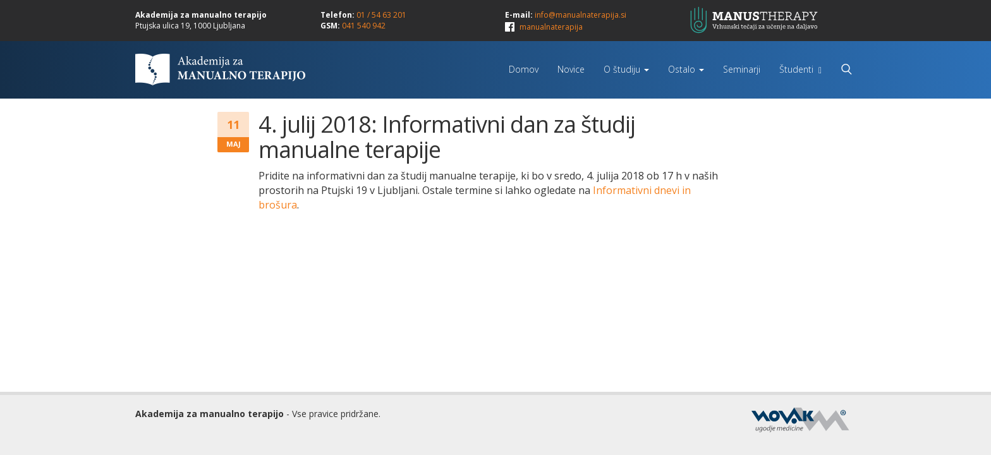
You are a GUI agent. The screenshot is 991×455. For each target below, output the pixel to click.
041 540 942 (364, 25)
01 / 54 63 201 (381, 14)
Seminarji (741, 69)
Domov (523, 69)
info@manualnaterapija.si (580, 14)
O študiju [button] (626, 69)
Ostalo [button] (686, 69)
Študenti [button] (800, 69)
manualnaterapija (551, 26)
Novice (571, 69)
